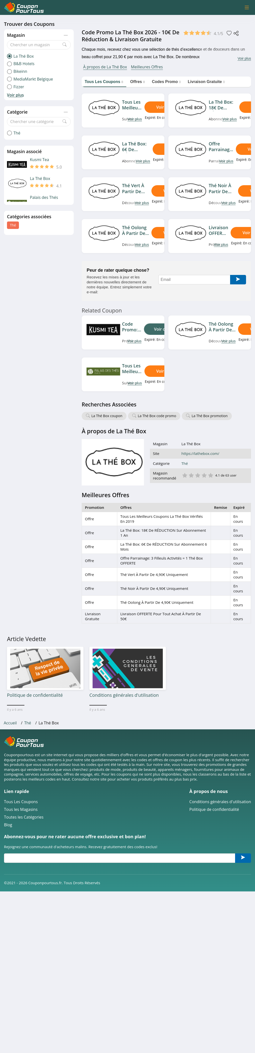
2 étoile (191, 475)
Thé (13, 225)
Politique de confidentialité (214, 809)
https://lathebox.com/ (200, 453)
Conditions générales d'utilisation (220, 801)
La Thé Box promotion (209, 415)
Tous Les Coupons (21, 801)
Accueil (10, 723)
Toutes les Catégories (24, 817)
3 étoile (197, 475)
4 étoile (204, 475)
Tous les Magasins (21, 809)
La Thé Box (40, 178)
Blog (8, 825)
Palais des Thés (44, 197)
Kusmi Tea (39, 159)
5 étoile (210, 475)
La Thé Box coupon (106, 415)
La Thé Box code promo (157, 415)
